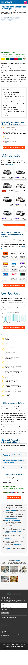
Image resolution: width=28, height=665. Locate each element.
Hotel (5, 571)
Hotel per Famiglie (5, 582)
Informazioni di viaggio (10, 107)
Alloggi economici (14, 572)
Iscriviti (6, 614)
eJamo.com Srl (14, 647)
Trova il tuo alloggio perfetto (12, 522)
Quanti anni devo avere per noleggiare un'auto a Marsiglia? (14, 461)
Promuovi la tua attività (11, 649)
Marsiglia (8, 2)
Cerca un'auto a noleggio (14, 499)
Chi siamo (7, 634)
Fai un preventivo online (10, 115)
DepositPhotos (10, 641)
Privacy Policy (14, 650)
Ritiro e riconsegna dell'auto (11, 109)
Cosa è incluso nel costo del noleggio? (14, 467)
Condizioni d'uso (6, 650)
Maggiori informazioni (20, 622)
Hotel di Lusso (14, 582)
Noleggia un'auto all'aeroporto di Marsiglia (14, 147)
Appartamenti (23, 571)
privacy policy (10, 611)
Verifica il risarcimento (11, 520)
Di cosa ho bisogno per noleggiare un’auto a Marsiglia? (15, 454)
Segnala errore (20, 649)
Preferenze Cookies (22, 650)
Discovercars (17, 546)
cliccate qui (10, 164)
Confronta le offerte (10, 512)
